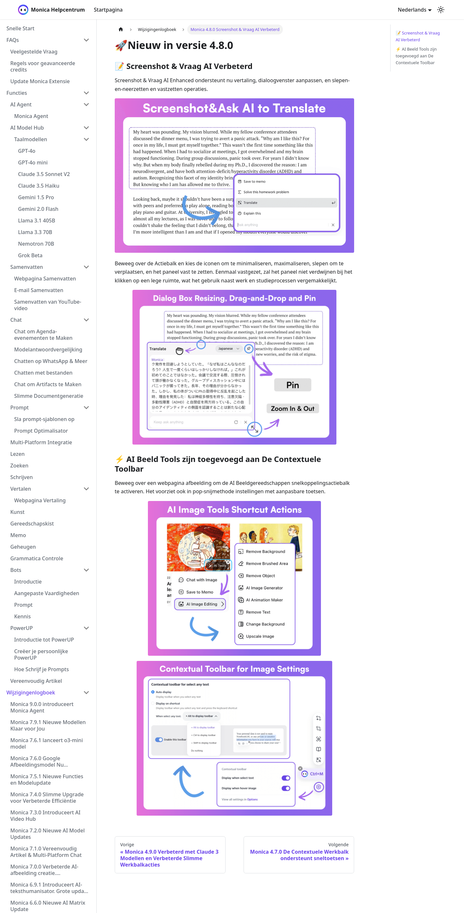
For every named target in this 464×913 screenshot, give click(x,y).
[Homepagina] (121, 29)
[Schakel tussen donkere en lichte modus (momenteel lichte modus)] (441, 10)
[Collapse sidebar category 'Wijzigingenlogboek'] (86, 692)
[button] (48, 40)
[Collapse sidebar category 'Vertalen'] (86, 489)
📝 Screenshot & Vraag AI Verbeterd (418, 36)
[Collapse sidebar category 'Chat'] (86, 320)
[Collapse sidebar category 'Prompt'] (86, 407)
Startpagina (108, 9)
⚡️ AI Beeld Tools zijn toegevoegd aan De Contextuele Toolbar (416, 55)
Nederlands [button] (412, 9)
